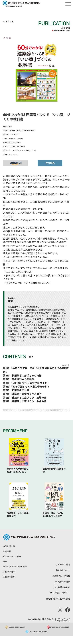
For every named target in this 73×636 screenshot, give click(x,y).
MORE (64, 365)
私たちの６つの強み (12, 556)
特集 (5, 561)
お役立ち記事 (9, 571)
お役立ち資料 (9, 576)
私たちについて (63, 570)
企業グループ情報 (61, 575)
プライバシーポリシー (60, 592)
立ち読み (50, 163)
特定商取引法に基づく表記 (58, 598)
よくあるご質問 (63, 564)
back (10, 21)
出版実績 (7, 551)
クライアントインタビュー (15, 566)
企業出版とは (9, 546)
